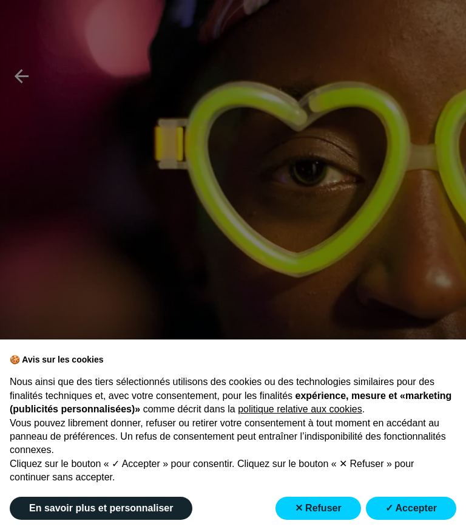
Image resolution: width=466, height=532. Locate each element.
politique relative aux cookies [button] (300, 409)
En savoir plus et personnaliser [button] (101, 508)
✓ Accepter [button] (411, 508)
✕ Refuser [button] (318, 508)
